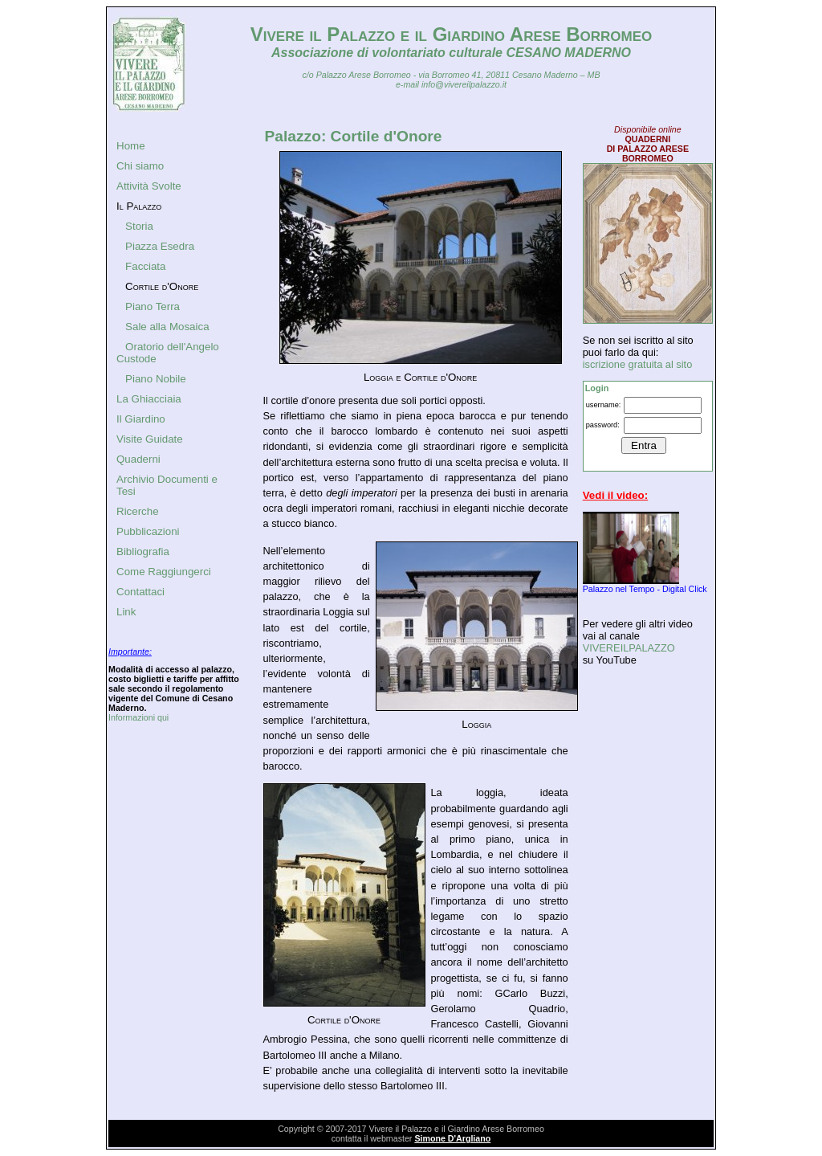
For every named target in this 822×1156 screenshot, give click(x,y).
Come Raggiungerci (163, 572)
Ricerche (137, 511)
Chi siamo (140, 166)
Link (126, 612)
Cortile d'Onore (161, 286)
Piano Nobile (155, 379)
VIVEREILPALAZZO (629, 648)
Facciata (145, 266)
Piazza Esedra (159, 246)
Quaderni (138, 459)
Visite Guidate (149, 439)
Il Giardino (140, 419)
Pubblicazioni (148, 531)
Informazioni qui (138, 717)
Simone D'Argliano (452, 1138)
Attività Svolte (148, 186)
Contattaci (140, 592)
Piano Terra (152, 306)
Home (130, 146)
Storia (139, 226)
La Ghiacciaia (148, 399)
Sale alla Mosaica (167, 327)
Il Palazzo (138, 206)
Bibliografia (142, 551)
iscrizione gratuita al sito (638, 364)
